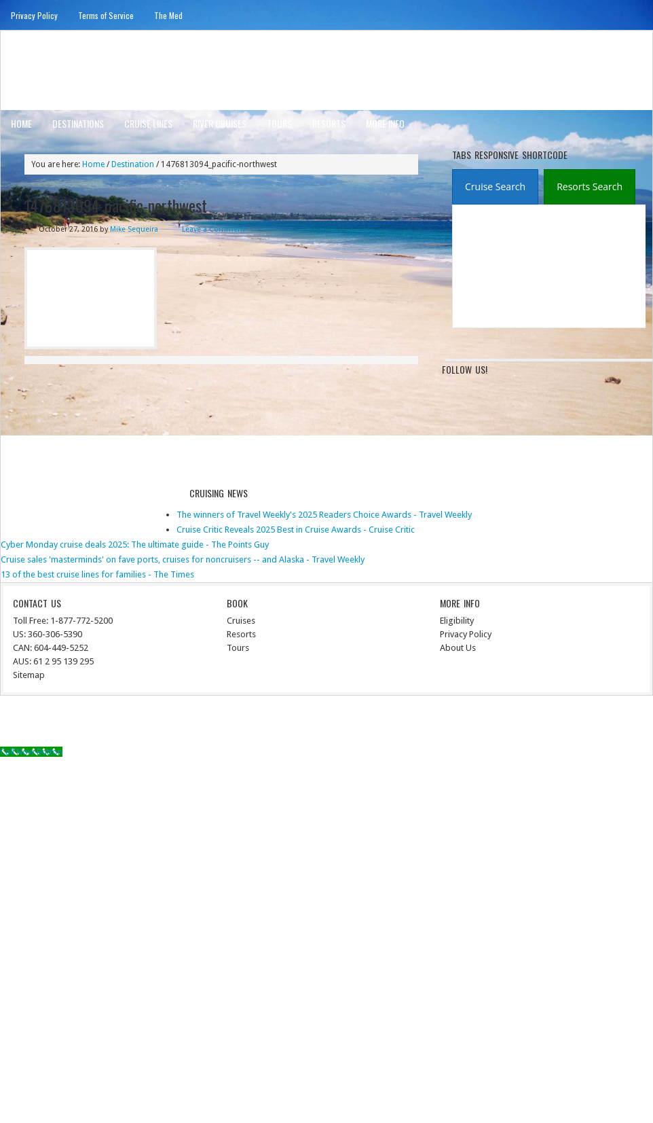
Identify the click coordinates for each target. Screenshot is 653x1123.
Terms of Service (106, 15)
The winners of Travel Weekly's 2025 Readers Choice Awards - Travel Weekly (324, 515)
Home (21, 123)
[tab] (495, 186)
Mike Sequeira (134, 229)
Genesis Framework (527, 723)
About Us (458, 648)
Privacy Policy (34, 15)
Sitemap (29, 675)
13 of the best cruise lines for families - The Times (97, 574)
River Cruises (219, 123)
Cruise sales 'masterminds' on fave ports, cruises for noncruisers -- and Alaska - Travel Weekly (183, 559)
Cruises (241, 621)
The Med (168, 15)
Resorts (329, 123)
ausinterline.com (66, 70)
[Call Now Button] (31, 752)
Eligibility (457, 621)
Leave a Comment (213, 229)
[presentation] (495, 187)
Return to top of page (50, 723)
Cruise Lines (148, 123)
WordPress (593, 723)
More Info (385, 123)
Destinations (78, 123)
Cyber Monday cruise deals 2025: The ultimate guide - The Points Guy (135, 544)
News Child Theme (439, 723)
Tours (279, 123)
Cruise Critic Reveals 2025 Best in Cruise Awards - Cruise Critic (295, 529)
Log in (633, 723)
